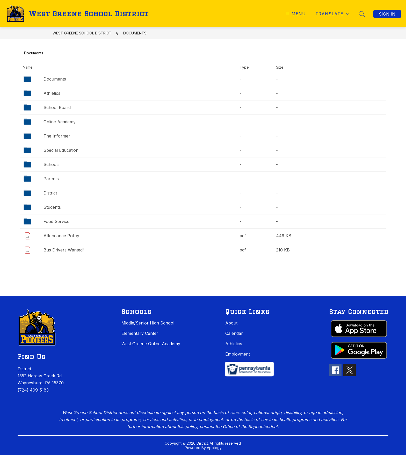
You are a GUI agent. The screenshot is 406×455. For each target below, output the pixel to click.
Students (52, 207)
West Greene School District (82, 33)
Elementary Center (139, 333)
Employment (237, 354)
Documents (135, 33)
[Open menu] (295, 14)
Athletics (52, 93)
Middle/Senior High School (147, 323)
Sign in (387, 14)
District (50, 193)
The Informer (57, 136)
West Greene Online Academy (150, 343)
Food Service (56, 221)
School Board (57, 107)
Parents (51, 178)
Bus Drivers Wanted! (64, 249)
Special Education (61, 150)
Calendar (234, 333)
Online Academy (60, 121)
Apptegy (214, 447)
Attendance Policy (61, 235)
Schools (52, 164)
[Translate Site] (332, 14)
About (231, 323)
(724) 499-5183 (33, 390)
